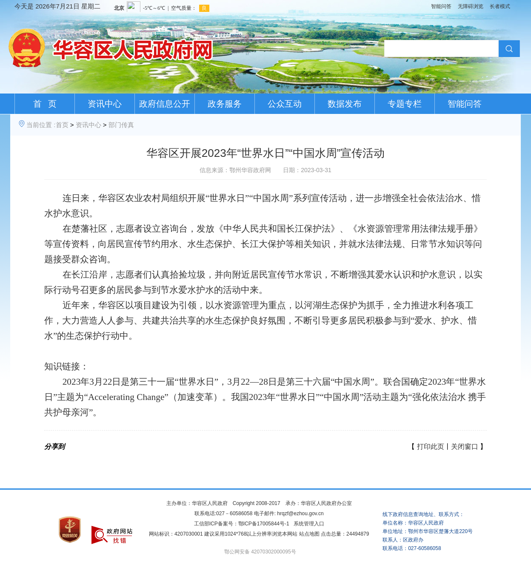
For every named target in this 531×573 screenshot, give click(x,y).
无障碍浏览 (470, 6)
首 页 (45, 103)
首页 (62, 124)
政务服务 (225, 103)
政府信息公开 (164, 103)
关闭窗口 (464, 446)
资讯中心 (105, 103)
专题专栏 (405, 103)
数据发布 (345, 103)
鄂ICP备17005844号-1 (263, 524)
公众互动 (285, 103)
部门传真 (121, 124)
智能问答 (441, 6)
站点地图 (309, 534)
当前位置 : (40, 124)
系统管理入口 (309, 524)
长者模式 (500, 6)
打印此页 (430, 446)
